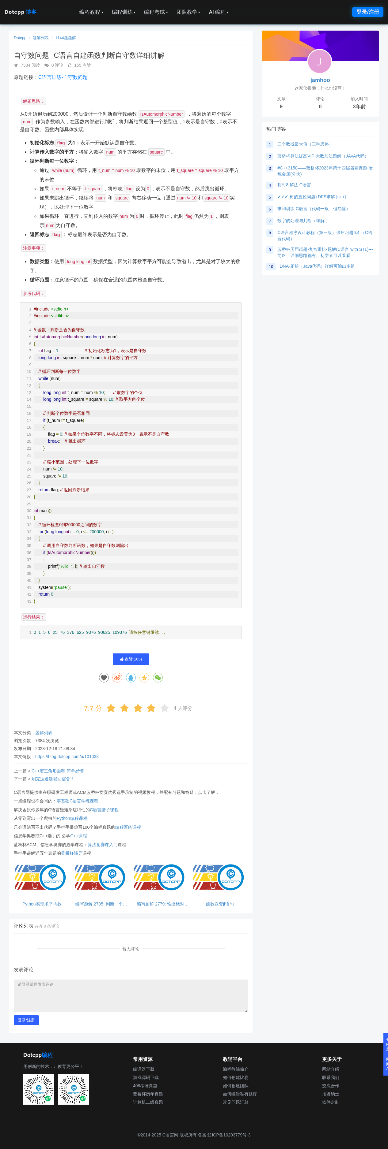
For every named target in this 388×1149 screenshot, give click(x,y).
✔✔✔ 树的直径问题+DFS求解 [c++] (311, 196)
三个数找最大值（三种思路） (305, 144)
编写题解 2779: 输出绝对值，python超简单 (160, 904)
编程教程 (91, 12)
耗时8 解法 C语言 (294, 184)
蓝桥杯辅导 (71, 853)
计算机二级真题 (148, 1102)
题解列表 (41, 37)
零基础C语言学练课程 (77, 800)
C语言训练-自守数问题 (63, 77)
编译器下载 (143, 1069)
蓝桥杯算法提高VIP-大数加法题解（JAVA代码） (323, 156)
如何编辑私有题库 (240, 1093)
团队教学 (188, 12)
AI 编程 (218, 12)
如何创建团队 (236, 1085)
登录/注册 (367, 12)
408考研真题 (145, 1085)
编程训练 (124, 12)
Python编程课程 (72, 818)
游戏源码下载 (146, 1077)
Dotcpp (20, 12)
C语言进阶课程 (104, 809)
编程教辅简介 (236, 1069)
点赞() (131, 659)
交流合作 (330, 1085)
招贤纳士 (330, 1093)
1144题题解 (65, 37)
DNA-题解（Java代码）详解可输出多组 (317, 266)
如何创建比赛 (236, 1077)
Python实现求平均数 (42, 904)
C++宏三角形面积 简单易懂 (58, 770)
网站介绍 (330, 1069)
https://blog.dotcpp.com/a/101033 (67, 756)
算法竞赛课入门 (103, 844)
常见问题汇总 (236, 1102)
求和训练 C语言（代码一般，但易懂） (313, 208)
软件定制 (330, 1102)
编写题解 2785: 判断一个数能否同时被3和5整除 (101, 904)
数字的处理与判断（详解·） (303, 220)
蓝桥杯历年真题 (148, 1093)
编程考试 (156, 12)
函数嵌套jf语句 (220, 904)
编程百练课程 (128, 827)
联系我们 (330, 1077)
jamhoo (320, 80)
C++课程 (78, 835)
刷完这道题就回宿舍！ (53, 778)
